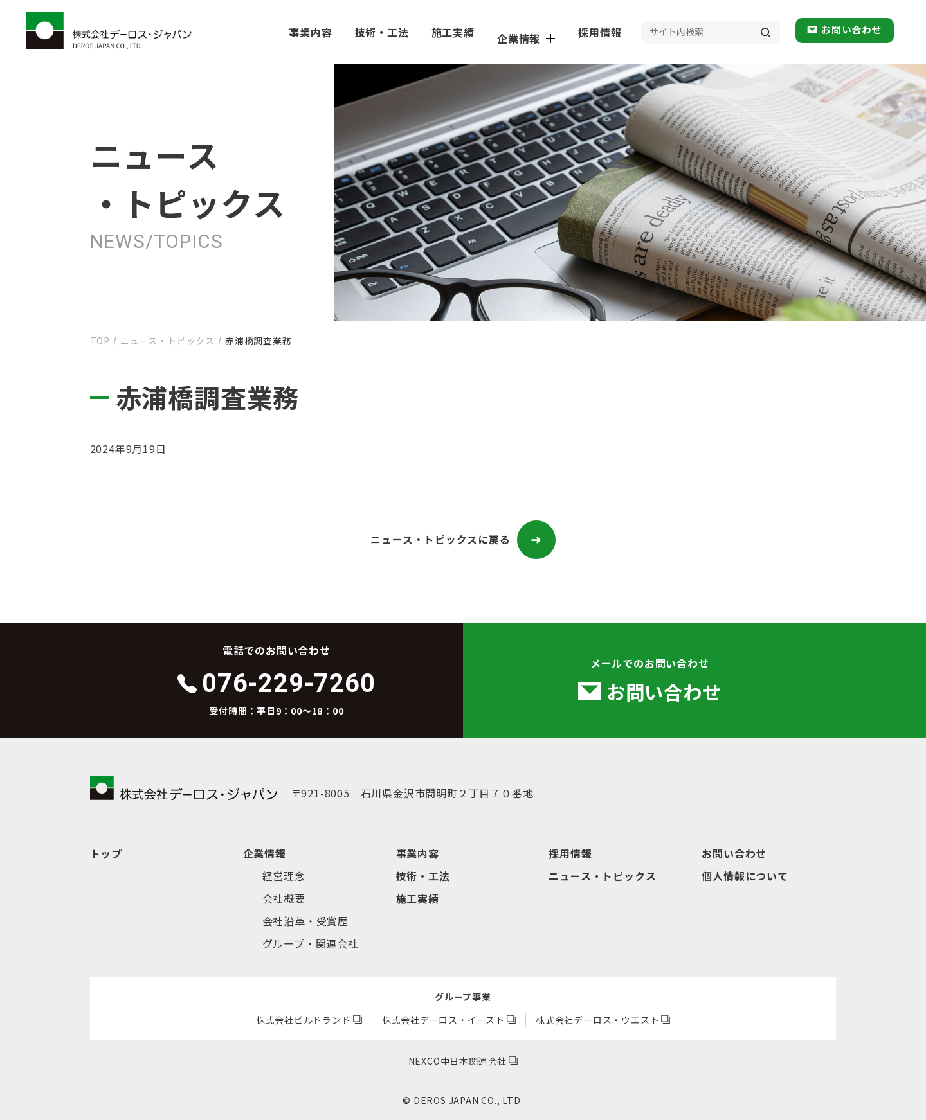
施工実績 (471, 32)
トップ (106, 853)
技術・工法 (403, 32)
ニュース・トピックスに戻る (462, 539)
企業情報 (541, 32)
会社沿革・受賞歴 (305, 921)
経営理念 (283, 876)
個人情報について (745, 876)
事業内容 (334, 32)
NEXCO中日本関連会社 (463, 1060)
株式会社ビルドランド (309, 1019)
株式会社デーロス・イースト (449, 1019)
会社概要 (283, 898)
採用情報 (611, 32)
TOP (100, 340)
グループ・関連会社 (310, 943)
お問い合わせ (855, 31)
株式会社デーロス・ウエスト (603, 1019)
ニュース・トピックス (167, 340)
